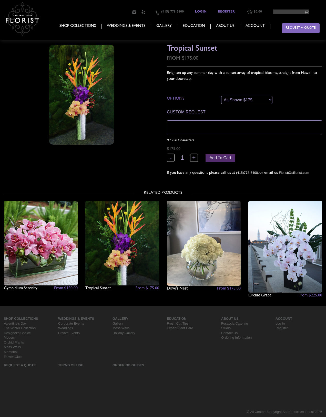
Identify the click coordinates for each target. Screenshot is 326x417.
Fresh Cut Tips (178, 323)
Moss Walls (12, 347)
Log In (280, 323)
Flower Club (13, 357)
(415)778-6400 (247, 173)
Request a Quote (301, 28)
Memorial (10, 352)
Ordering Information (236, 337)
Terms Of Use (70, 365)
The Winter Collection (20, 328)
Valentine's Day (15, 323)
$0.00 (258, 12)
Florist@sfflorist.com (294, 173)
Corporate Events (71, 323)
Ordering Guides (128, 365)
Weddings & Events (126, 26)
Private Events (69, 333)
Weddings (65, 328)
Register (226, 12)
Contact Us (229, 333)
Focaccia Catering (234, 323)
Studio (226, 328)
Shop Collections (77, 26)
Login (201, 12)
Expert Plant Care (180, 328)
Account (255, 26)
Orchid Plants (14, 342)
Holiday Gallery (124, 333)
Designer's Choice (17, 333)
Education (194, 26)
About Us (225, 26)
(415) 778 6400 (172, 12)
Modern (9, 337)
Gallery (164, 26)
